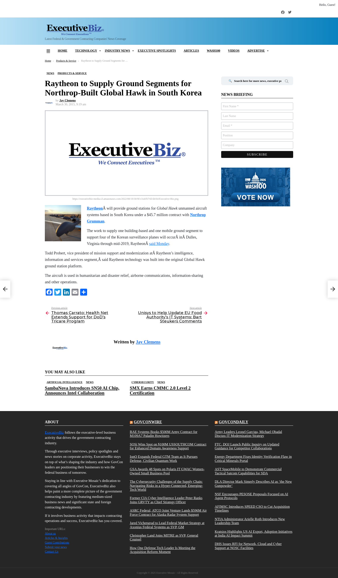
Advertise (256, 50)
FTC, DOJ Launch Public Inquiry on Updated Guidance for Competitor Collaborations (247, 446)
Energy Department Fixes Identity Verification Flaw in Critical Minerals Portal (253, 459)
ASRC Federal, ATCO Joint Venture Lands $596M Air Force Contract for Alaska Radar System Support (168, 512)
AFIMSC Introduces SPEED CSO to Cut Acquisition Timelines (252, 509)
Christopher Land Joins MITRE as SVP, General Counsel (164, 537)
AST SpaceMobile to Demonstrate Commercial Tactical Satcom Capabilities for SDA (248, 471)
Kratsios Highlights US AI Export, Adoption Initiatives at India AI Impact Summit (253, 533)
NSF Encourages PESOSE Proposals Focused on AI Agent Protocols (251, 496)
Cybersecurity (142, 382)
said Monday (159, 243)
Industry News (117, 50)
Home (62, 50)
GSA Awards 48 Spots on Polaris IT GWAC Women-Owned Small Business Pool (167, 471)
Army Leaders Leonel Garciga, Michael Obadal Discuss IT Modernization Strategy (248, 434)
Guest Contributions (57, 542)
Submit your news (56, 547)
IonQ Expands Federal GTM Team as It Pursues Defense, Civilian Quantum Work (163, 459)
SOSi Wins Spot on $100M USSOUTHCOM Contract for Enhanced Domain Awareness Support (168, 446)
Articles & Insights (56, 538)
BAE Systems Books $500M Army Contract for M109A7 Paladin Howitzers (163, 434)
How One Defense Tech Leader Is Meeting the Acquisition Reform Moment (162, 550)
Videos (233, 50)
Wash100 (213, 50)
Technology (86, 50)
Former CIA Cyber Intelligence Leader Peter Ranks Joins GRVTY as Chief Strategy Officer (166, 500)
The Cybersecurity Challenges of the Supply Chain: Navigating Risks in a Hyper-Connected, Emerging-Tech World (166, 486)
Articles (191, 50)
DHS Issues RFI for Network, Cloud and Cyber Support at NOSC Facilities (248, 546)
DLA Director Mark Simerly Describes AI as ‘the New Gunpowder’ (253, 484)
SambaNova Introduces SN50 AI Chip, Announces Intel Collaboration (82, 390)
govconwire (148, 422)
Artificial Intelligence (65, 382)
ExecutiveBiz (54, 432)
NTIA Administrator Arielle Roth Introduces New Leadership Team (250, 521)
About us (50, 533)
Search (286, 82)
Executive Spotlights (157, 50)
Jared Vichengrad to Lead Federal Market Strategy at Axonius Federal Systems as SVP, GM (167, 525)
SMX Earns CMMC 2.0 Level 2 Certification (160, 390)
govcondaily (233, 422)
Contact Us (51, 551)
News (90, 382)
